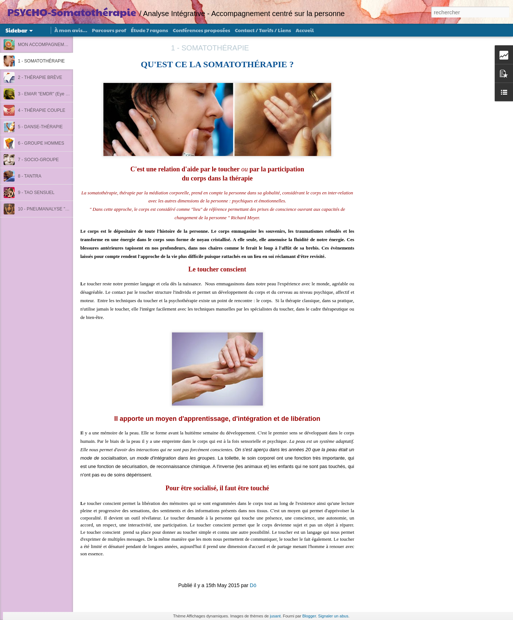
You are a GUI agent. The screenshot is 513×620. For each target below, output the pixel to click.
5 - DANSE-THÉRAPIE (40, 126)
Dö (253, 585)
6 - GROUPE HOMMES (41, 143)
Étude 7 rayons (149, 30)
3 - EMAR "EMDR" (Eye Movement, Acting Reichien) (69, 93)
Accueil (305, 30)
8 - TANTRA (29, 176)
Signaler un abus (333, 616)
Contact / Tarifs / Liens (263, 30)
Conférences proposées (201, 30)
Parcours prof (109, 30)
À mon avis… (70, 30)
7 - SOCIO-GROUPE (38, 159)
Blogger (309, 616)
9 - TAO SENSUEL (36, 192)
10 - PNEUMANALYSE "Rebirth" (49, 209)
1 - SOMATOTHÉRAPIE (41, 61)
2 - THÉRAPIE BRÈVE (40, 77)
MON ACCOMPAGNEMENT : (46, 44)
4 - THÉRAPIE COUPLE (41, 110)
